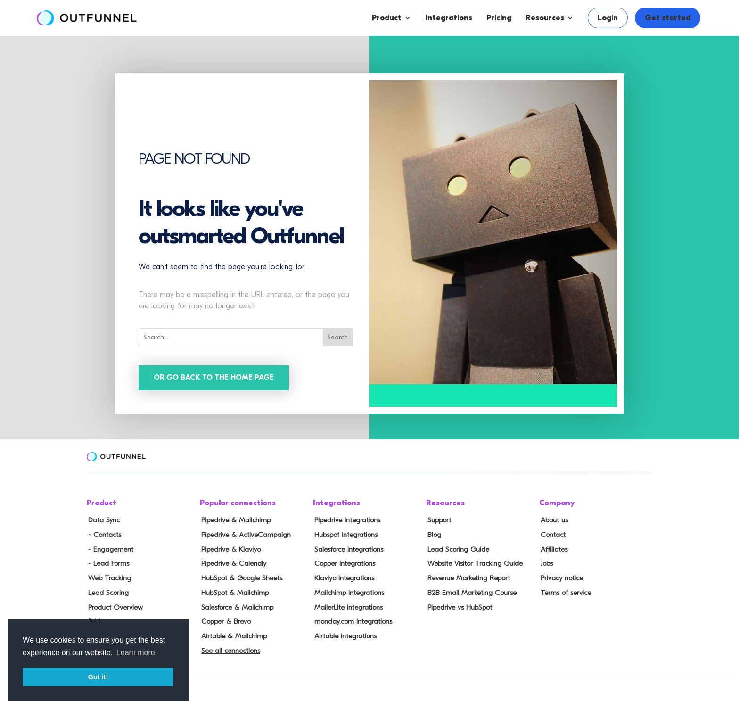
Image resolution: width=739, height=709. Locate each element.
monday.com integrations (352, 618)
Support (438, 521)
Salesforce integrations (347, 548)
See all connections (229, 646)
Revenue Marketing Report (467, 576)
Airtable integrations (344, 632)
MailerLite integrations (347, 604)
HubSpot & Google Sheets (239, 576)
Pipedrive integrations (346, 521)
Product (387, 18)
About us (552, 521)
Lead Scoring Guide (456, 548)
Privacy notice (560, 576)
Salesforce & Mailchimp (235, 604)
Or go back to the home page (214, 378)
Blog (433, 535)
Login (608, 18)
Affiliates (552, 548)
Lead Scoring (107, 590)
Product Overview (114, 604)
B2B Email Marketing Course (469, 590)
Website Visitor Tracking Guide (473, 563)
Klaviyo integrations (343, 576)
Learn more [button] (135, 653)
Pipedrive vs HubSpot (458, 604)
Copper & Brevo (224, 618)
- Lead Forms (107, 563)
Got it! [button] (98, 677)
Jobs (545, 563)
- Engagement (109, 548)
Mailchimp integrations (348, 590)
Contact (551, 535)
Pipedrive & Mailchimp (234, 521)
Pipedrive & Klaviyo (229, 548)
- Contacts (103, 535)
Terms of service (563, 590)
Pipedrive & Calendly (231, 563)
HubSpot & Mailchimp (233, 590)
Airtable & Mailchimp (232, 632)
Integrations (448, 18)
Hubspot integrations (344, 535)
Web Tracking (108, 576)
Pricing (498, 18)
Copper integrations (343, 563)
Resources (545, 18)
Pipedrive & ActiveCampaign (244, 535)
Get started (667, 18)
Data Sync (102, 521)
